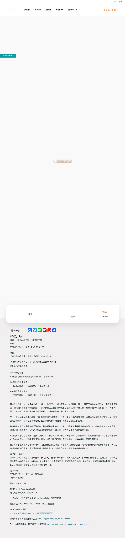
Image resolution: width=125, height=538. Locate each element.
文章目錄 (26, 10)
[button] (110, 10)
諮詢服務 (44, 10)
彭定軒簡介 (53, 10)
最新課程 (35, 10)
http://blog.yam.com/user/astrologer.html (56, 519)
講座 (105, 312)
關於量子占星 (64, 10)
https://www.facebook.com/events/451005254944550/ (34, 513)
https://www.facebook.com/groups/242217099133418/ (70, 524)
